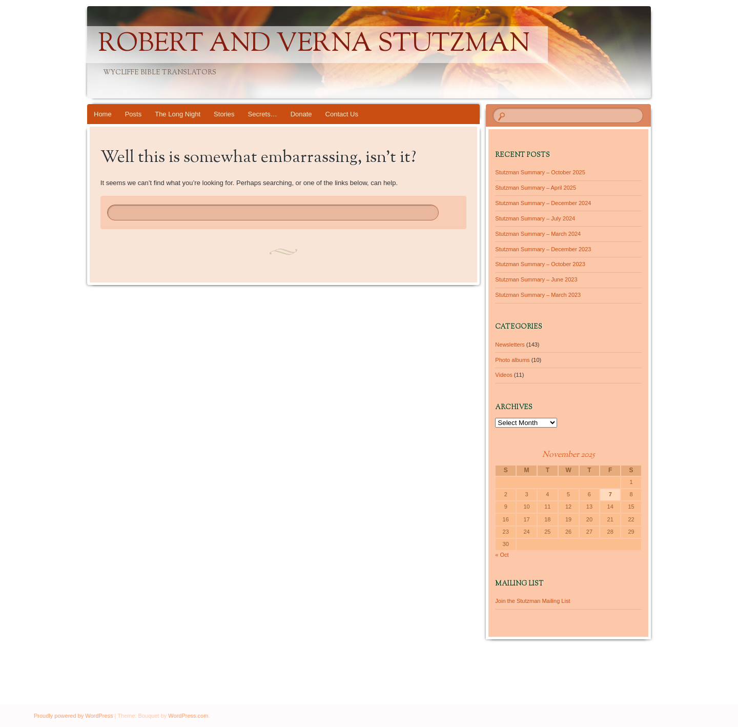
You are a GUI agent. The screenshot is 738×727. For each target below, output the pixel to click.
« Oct (501, 555)
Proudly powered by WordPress (73, 716)
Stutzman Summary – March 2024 (538, 234)
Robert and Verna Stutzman (314, 44)
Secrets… (262, 114)
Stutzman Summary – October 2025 (540, 172)
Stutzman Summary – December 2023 (543, 249)
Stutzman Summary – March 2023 (538, 295)
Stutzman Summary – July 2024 (535, 218)
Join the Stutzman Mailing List (532, 601)
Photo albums (512, 360)
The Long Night (177, 114)
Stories (224, 114)
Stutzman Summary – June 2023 (536, 279)
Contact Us (341, 114)
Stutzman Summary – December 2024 (543, 203)
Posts (133, 114)
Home (103, 114)
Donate (301, 114)
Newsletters (509, 344)
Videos (503, 375)
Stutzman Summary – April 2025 (535, 188)
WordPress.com (188, 716)
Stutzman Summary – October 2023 (540, 264)
